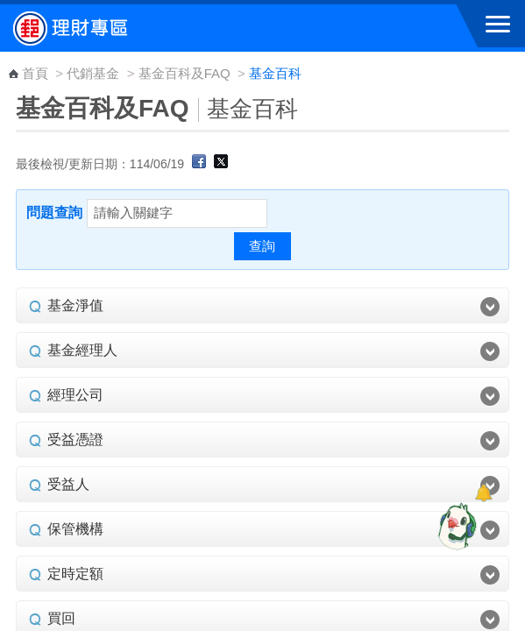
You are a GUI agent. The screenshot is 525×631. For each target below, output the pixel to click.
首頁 (35, 73)
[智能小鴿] (454, 526)
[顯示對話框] (483, 493)
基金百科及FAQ (184, 73)
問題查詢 (54, 212)
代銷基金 (93, 73)
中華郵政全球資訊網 (109, 28)
